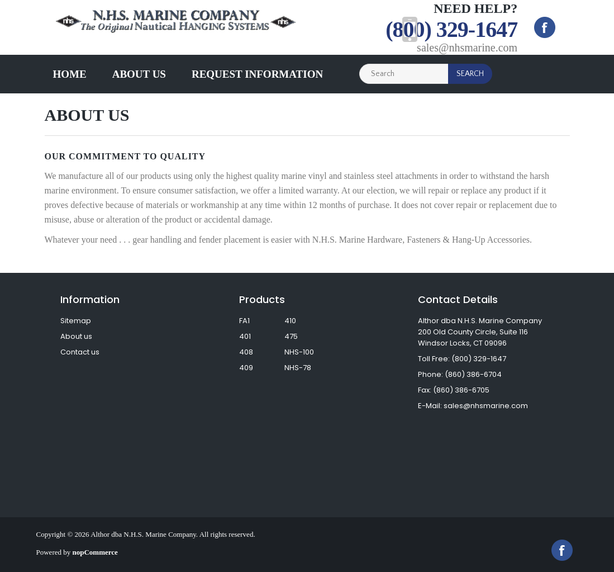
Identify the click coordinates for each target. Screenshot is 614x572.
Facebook (544, 27)
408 (246, 352)
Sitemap (75, 320)
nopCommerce (95, 552)
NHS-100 (299, 352)
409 (246, 367)
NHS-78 (297, 367)
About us (139, 74)
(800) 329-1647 (451, 29)
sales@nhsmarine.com (467, 47)
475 (291, 336)
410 (290, 320)
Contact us (79, 352)
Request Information (257, 74)
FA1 (244, 320)
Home (70, 74)
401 (245, 336)
